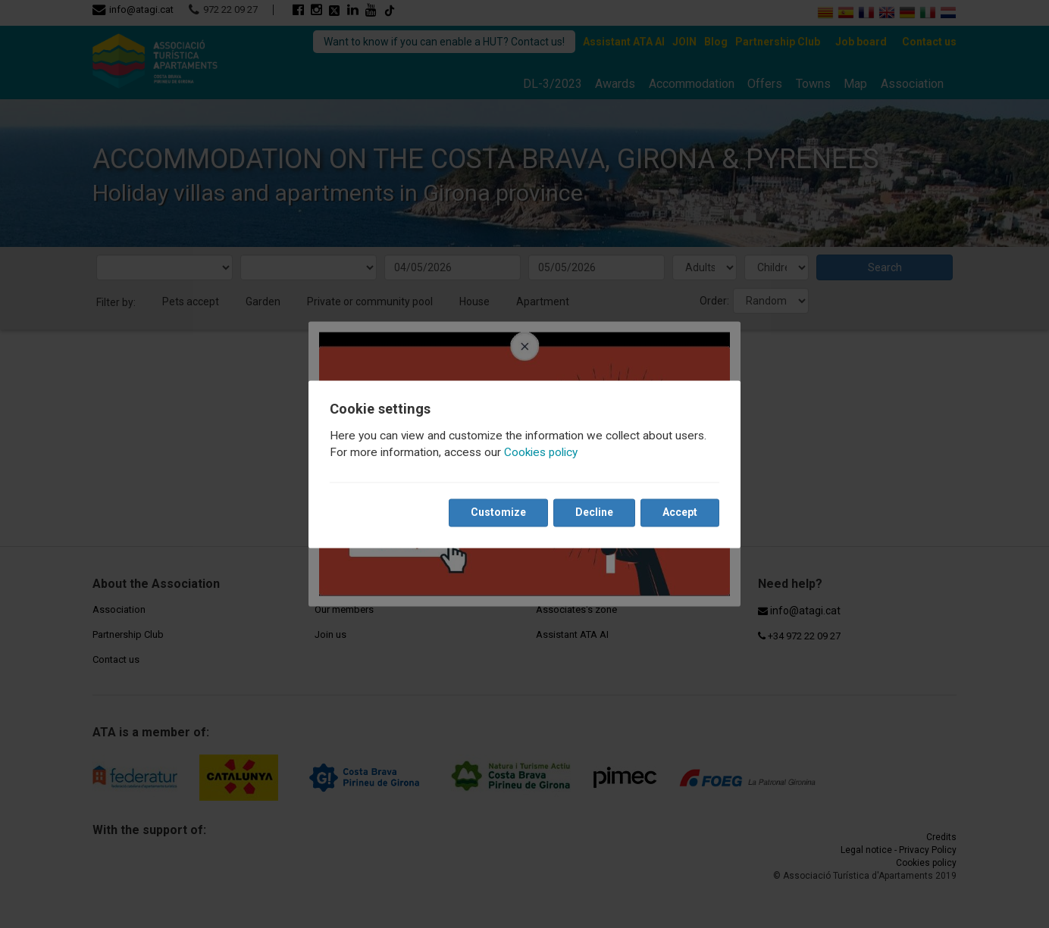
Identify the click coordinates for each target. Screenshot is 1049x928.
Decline (594, 512)
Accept (679, 512)
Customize (498, 512)
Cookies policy (541, 452)
